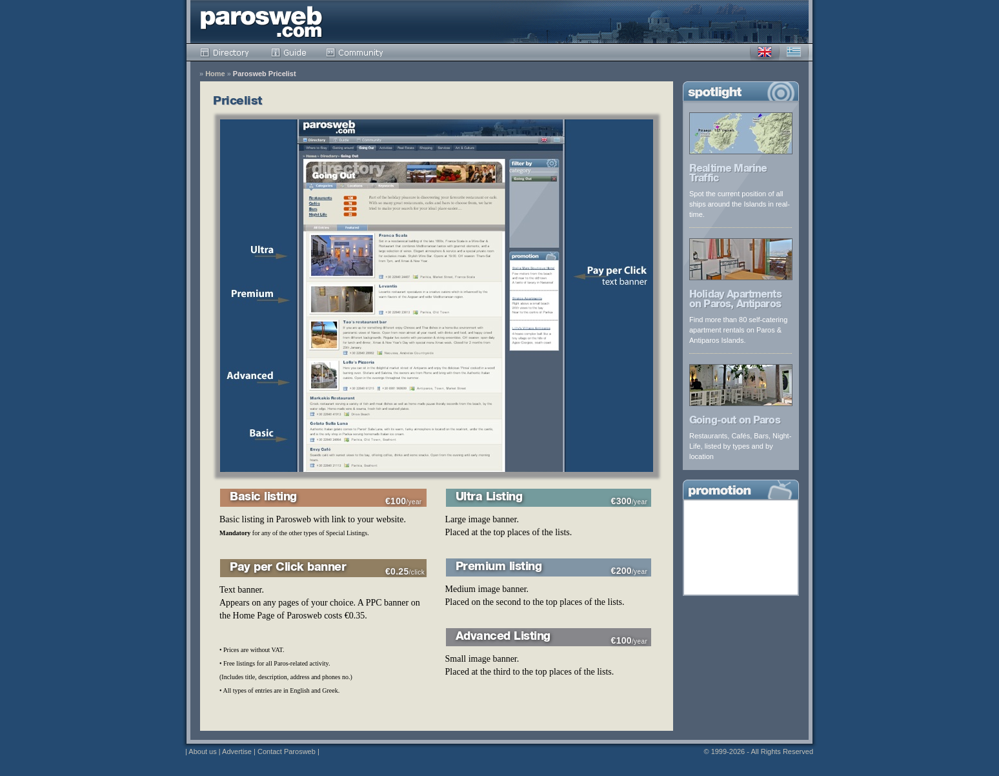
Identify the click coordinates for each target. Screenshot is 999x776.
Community (355, 52)
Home (215, 73)
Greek (794, 52)
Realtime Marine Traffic (728, 175)
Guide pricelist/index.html (288, 52)
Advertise (237, 751)
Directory (225, 52)
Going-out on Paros (734, 421)
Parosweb (261, 21)
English (765, 52)
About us (202, 751)
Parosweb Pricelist (264, 73)
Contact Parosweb (286, 751)
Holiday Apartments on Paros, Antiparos (735, 301)
